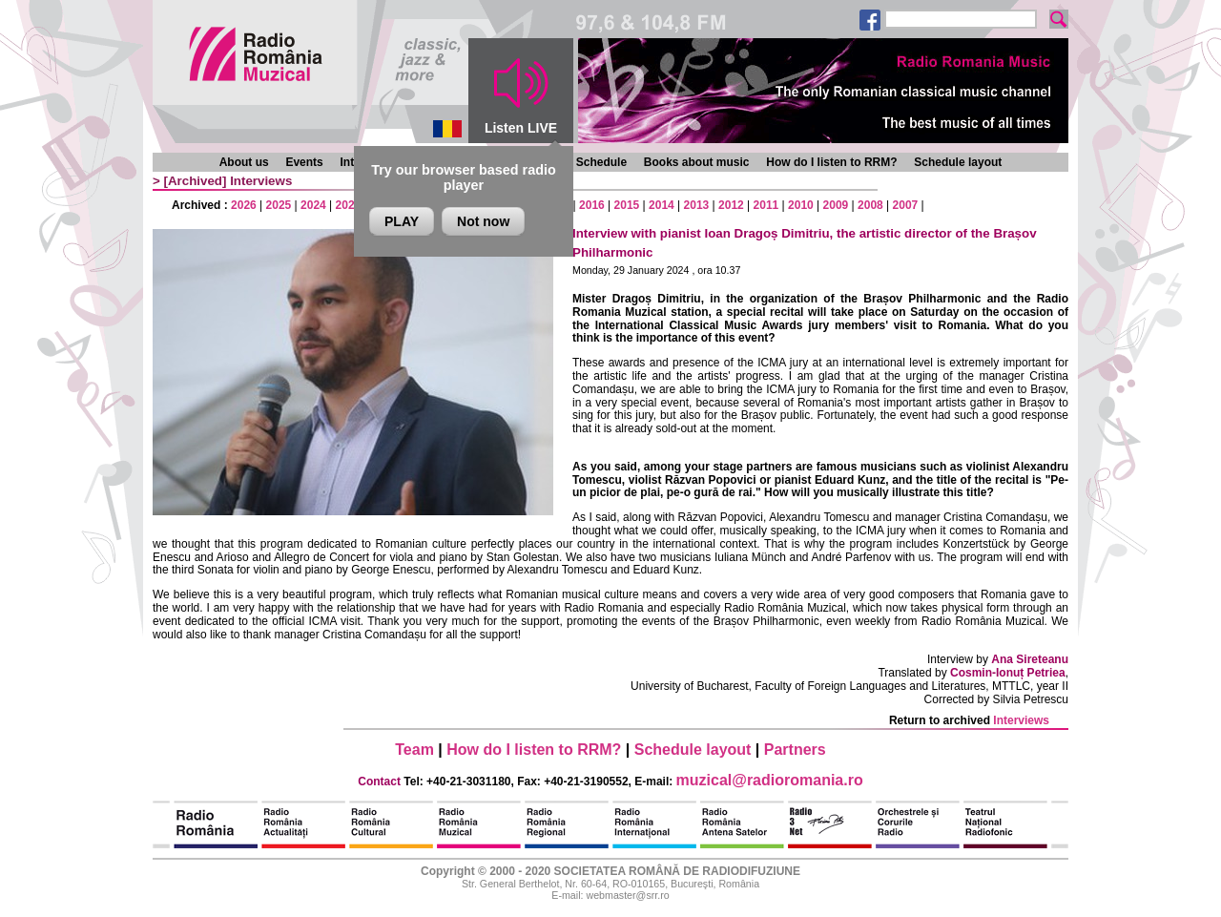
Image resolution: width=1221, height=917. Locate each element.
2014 (661, 205)
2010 (801, 205)
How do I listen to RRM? (831, 162)
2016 (592, 205)
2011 (766, 205)
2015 (627, 205)
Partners (795, 749)
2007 (906, 205)
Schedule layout (958, 162)
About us (244, 162)
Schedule (601, 162)
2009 (836, 205)
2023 (349, 205)
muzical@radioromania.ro (769, 780)
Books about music (697, 162)
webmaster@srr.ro (627, 895)
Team (414, 749)
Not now (483, 221)
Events (303, 162)
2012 (731, 205)
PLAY (401, 221)
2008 (870, 205)
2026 (244, 205)
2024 (313, 205)
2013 (697, 205)
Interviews (261, 181)
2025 (279, 205)
